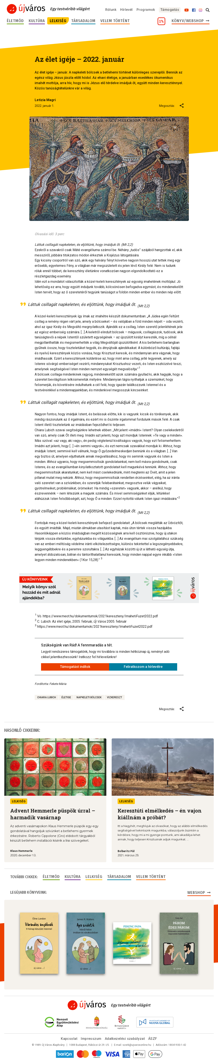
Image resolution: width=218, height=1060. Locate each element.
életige (66, 697)
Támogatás (169, 10)
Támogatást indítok (75, 667)
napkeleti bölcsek (89, 697)
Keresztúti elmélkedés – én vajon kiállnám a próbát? (160, 814)
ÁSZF (152, 1039)
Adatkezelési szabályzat (125, 1039)
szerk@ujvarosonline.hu (137, 1044)
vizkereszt (114, 697)
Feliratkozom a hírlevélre (143, 667)
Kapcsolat (69, 1039)
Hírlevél (126, 10)
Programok (146, 10)
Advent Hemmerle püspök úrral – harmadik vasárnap (52, 814)
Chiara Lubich (46, 697)
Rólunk (111, 10)
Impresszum (91, 1039)
